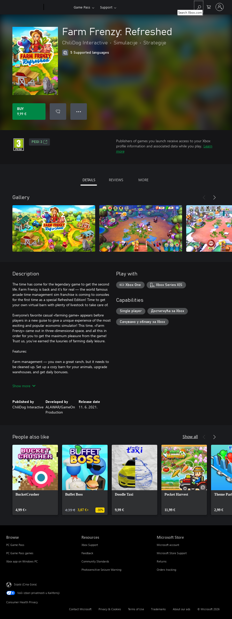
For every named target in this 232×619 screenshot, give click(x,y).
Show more (23, 385)
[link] (35, 480)
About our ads (181, 609)
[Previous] (204, 197)
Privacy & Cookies (110, 609)
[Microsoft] (24, 7)
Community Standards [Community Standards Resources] (95, 561)
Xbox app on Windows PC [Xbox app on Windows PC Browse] (22, 561)
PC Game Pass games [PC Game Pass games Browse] (19, 553)
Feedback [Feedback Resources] (87, 553)
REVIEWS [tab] (116, 179)
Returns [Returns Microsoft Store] (162, 561)
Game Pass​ (82, 7)
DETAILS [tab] (89, 179)
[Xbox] (58, 7)
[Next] (214, 197)
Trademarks (158, 609)
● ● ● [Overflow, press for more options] (78, 111)
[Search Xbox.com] (198, 6)
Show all (190, 436)
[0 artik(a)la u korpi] (209, 7)
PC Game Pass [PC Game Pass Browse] (15, 544)
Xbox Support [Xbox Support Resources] (89, 544)
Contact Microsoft (80, 609)
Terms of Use (136, 609)
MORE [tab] (143, 179)
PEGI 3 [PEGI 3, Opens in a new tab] (39, 142)
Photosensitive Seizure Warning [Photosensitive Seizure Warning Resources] (101, 569)
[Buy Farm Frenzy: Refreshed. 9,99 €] (29, 111)
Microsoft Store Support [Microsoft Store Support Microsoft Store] (172, 553)
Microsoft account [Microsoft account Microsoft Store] (168, 544)
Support (106, 7)
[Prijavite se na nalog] (219, 7)
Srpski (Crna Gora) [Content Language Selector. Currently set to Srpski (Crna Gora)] (25, 584)
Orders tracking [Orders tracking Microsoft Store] (166, 569)
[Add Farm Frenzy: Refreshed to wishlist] (58, 111)
